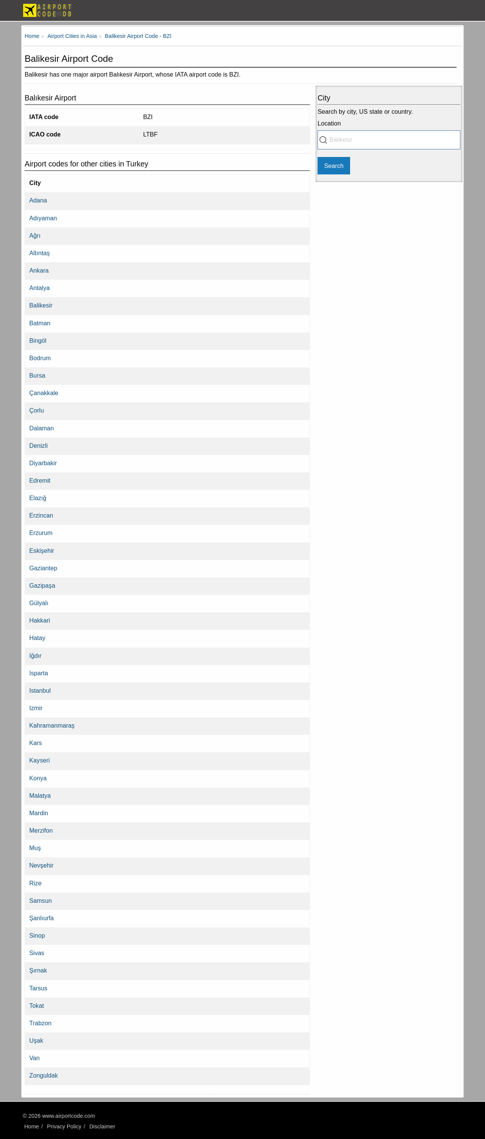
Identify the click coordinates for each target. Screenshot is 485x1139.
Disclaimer (102, 1126)
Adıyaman (43, 218)
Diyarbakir (43, 463)
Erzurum (40, 532)
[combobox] (389, 139)
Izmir (35, 707)
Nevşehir (41, 865)
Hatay (37, 637)
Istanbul (40, 690)
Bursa (37, 375)
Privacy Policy (64, 1126)
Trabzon (40, 1023)
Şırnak (38, 970)
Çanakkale (43, 392)
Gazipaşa (42, 585)
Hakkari (39, 620)
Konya (38, 778)
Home (31, 1126)
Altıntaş (39, 252)
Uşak (36, 1040)
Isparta (38, 673)
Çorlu (36, 410)
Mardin (38, 813)
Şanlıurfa (41, 918)
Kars (35, 742)
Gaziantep (43, 568)
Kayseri (39, 760)
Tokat (36, 1005)
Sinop (37, 935)
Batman (39, 323)
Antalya (39, 287)
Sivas (36, 952)
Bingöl (37, 340)
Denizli (38, 445)
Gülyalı (38, 602)
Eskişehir (41, 550)
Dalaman (41, 428)
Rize (35, 883)
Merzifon (41, 830)
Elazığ (37, 497)
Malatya (40, 795)
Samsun (40, 900)
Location (329, 123)
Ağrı (35, 235)
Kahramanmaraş (52, 725)
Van (34, 1057)
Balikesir (40, 305)
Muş (35, 847)
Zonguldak (43, 1075)
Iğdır (35, 655)
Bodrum (40, 358)
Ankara (38, 270)
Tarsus (38, 988)
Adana (38, 200)
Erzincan (41, 515)
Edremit (39, 480)
